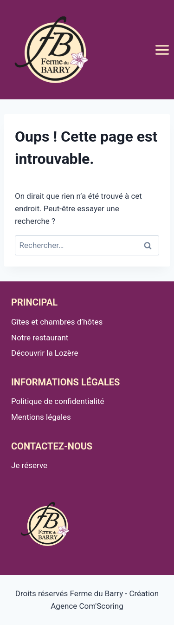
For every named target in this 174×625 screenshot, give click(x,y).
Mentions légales (41, 417)
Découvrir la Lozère (44, 353)
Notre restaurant (39, 337)
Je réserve (29, 465)
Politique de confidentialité (57, 401)
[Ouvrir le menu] (162, 49)
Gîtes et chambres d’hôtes (57, 321)
